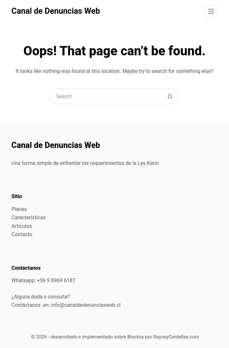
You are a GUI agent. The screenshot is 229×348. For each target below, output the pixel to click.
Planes (19, 209)
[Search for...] (106, 96)
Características (29, 217)
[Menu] (211, 11)
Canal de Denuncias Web (56, 11)
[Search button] (170, 96)
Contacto (22, 234)
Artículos (22, 226)
